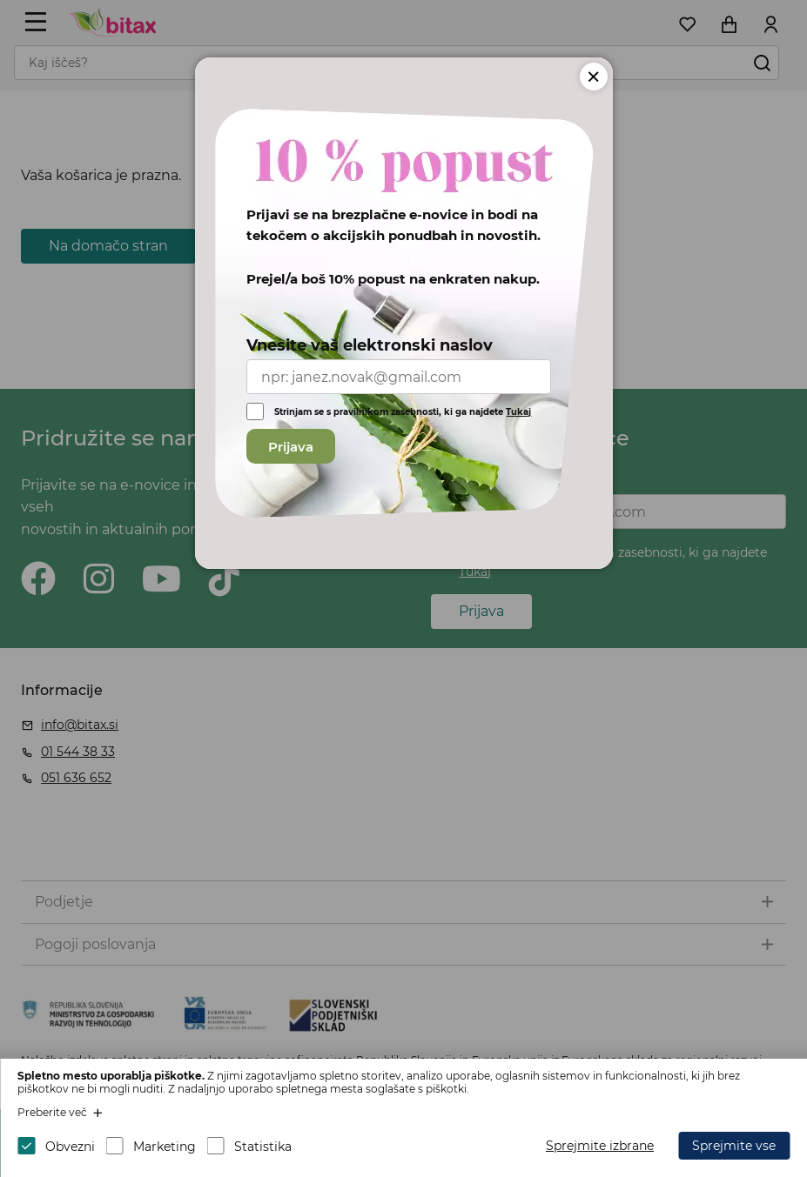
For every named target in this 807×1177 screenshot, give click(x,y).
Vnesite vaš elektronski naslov (369, 345)
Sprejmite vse (734, 1146)
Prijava (290, 446)
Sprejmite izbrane (600, 1146)
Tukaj (518, 412)
